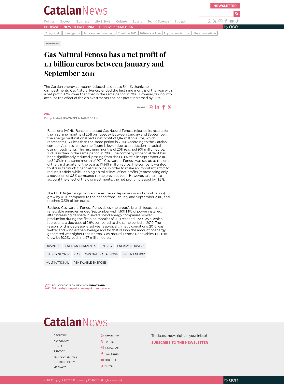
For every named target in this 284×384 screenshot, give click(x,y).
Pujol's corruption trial (177, 33)
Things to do (53, 33)
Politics (49, 21)
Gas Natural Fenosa (101, 254)
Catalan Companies (80, 246)
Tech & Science (158, 21)
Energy (106, 246)
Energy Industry (130, 246)
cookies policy (64, 362)
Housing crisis (72, 33)
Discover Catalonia (116, 27)
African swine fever (204, 33)
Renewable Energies (90, 262)
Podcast (51, 27)
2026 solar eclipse (150, 33)
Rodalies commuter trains (99, 33)
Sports (137, 21)
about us (60, 335)
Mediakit (60, 367)
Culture (121, 21)
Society (65, 21)
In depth (181, 21)
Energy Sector (58, 254)
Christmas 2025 (127, 33)
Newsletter (225, 6)
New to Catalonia (79, 27)
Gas (77, 254)
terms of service (65, 356)
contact (60, 346)
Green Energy (133, 254)
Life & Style (102, 21)
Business (82, 21)
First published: (53, 118)
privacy (59, 351)
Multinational (57, 262)
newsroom (61, 340)
